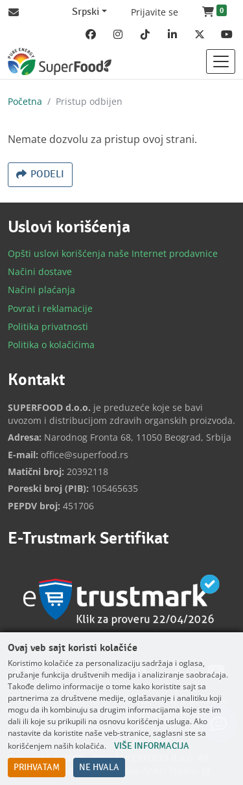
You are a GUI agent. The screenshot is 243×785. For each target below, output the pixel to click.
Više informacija (151, 746)
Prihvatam (37, 767)
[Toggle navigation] (220, 61)
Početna (25, 101)
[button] (214, 12)
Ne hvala (99, 767)
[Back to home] (59, 61)
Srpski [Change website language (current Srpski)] (85, 12)
